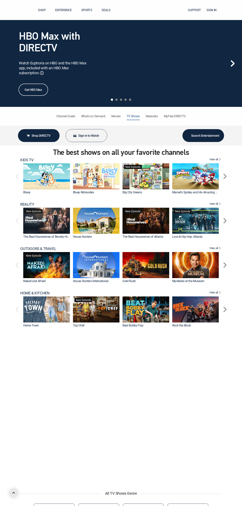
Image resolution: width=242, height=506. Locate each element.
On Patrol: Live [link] (181, 370)
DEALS (106, 10)
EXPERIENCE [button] (65, 10)
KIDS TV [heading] (26, 159)
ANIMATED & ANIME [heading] (36, 425)
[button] (232, 10)
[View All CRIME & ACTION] (215, 337)
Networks (152, 116)
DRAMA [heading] (26, 381)
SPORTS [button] (89, 10)
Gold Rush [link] (129, 281)
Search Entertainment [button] (203, 135)
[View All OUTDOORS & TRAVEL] (215, 248)
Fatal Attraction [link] (132, 370)
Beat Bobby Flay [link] (133, 325)
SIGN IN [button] (213, 10)
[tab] (112, 100)
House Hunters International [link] (91, 281)
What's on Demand (93, 116)
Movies (116, 116)
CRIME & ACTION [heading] (34, 337)
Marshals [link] (79, 414)
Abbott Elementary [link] (85, 503)
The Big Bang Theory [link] (36, 414)
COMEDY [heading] (27, 470)
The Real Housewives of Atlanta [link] (143, 236)
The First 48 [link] (30, 370)
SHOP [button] (44, 10)
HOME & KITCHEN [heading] (34, 293)
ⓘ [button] (42, 73)
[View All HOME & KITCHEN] (215, 293)
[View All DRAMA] (215, 381)
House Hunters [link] (82, 236)
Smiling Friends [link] (83, 458)
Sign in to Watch (86, 135)
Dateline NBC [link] (81, 370)
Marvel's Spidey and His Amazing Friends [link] (198, 192)
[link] (46, 176)
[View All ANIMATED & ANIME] (215, 425)
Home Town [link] (31, 325)
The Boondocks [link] (182, 458)
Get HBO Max (33, 90)
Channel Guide (65, 116)
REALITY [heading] (27, 204)
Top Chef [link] (79, 325)
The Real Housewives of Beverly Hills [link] (46, 236)
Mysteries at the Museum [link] (188, 281)
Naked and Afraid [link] (34, 281)
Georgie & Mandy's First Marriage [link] (193, 503)
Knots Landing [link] (181, 414)
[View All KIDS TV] (215, 159)
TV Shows (133, 116)
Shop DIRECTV (38, 135)
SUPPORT (194, 10)
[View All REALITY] (215, 204)
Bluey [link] (26, 192)
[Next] (232, 63)
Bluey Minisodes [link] (83, 192)
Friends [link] (127, 503)
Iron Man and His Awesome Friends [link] (145, 458)
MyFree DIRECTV (175, 116)
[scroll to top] (14, 492)
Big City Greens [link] (132, 192)
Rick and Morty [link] (33, 458)
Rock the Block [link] (181, 325)
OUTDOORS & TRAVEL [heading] (38, 248)
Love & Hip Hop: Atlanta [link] (187, 236)
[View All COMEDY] (215, 470)
